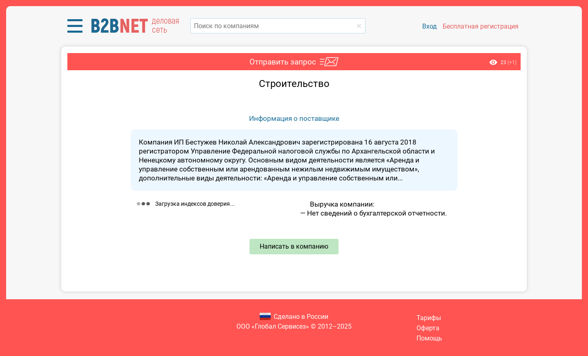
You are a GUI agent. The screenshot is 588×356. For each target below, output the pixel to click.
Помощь (429, 338)
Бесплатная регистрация (481, 26)
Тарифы (428, 318)
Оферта (427, 328)
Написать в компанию (294, 246)
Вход (429, 26)
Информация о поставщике (294, 118)
